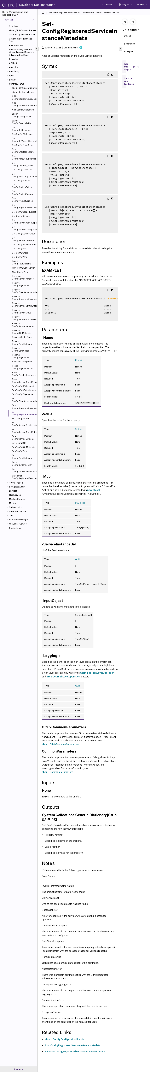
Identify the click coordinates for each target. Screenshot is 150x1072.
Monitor (12, 503)
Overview (13, 26)
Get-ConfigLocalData (22, 169)
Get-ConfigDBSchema (22, 134)
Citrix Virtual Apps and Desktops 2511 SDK (101, 13)
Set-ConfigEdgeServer (23, 394)
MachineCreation (17, 499)
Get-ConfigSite (19, 248)
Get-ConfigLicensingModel (23, 164)
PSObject (80, 503)
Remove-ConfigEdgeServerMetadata (24, 291)
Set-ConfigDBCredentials (24, 390)
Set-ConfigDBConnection (24, 386)
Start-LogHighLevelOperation (97, 672)
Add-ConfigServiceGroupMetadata (24, 104)
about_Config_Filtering (23, 92)
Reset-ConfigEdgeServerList (22, 367)
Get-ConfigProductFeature (22, 192)
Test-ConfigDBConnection (22, 463)
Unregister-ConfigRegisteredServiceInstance (24, 477)
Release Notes (16, 45)
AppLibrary (14, 71)
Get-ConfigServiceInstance (23, 239)
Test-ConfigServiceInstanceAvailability (24, 470)
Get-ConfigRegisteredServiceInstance (24, 206)
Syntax (127, 37)
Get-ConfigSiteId (20, 253)
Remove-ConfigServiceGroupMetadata (24, 318)
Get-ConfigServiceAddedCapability (24, 221)
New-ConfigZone (20, 272)
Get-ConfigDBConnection (22, 128)
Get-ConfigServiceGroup (23, 234)
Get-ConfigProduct (21, 180)
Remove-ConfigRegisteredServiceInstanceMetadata (24, 297)
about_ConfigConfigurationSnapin (64, 1039)
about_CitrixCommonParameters (22, 30)
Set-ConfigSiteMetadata (23, 447)
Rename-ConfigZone (22, 361)
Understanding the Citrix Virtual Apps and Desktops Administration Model (21, 52)
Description (129, 45)
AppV (11, 75)
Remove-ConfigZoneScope (20, 349)
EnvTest (13, 491)
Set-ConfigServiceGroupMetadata (24, 430)
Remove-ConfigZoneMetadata (22, 342)
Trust (11, 515)
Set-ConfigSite (19, 443)
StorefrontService (17, 511)
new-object (93, 490)
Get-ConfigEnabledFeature (23, 150)
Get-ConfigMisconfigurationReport (24, 175)
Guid (77, 559)
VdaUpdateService (18, 524)
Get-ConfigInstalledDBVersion (24, 157)
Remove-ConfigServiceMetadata (23, 324)
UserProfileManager (18, 520)
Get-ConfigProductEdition (22, 186)
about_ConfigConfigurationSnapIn (24, 88)
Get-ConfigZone (19, 257)
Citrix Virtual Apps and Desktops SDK (64, 13)
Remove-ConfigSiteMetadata (21, 331)
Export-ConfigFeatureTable (21, 122)
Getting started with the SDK (20, 40)
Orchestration (15, 507)
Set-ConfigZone (19, 451)
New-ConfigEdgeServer (23, 268)
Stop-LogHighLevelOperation (63, 676)
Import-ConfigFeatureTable (21, 262)
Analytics (13, 67)
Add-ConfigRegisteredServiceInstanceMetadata (24, 97)
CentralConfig (16, 84)
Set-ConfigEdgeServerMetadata (24, 399)
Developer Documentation (37, 5)
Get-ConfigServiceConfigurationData (24, 228)
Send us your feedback (129, 81)
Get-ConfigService (21, 216)
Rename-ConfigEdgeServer (21, 356)
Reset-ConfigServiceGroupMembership (24, 380)
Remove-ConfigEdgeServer (21, 284)
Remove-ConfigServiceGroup (21, 311)
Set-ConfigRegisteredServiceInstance (24, 406)
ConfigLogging (16, 482)
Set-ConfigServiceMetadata (23, 437)
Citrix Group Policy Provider (22, 34)
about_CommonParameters (57, 772)
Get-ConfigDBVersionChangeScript (24, 139)
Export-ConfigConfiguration (21, 115)
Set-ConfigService (20, 418)
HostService (15, 495)
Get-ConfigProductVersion (22, 199)
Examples (13, 59)
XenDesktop (15, 528)
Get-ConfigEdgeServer (23, 145)
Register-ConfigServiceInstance (23, 277)
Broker (12, 80)
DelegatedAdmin (17, 487)
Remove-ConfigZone (22, 337)
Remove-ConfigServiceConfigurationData (24, 304)
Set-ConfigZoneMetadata (22, 456)
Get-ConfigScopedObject (24, 212)
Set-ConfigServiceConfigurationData (24, 423)
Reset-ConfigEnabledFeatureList (24, 373)
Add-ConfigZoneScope (23, 110)
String (78, 360)
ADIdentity (14, 63)
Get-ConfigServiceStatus (24, 244)
